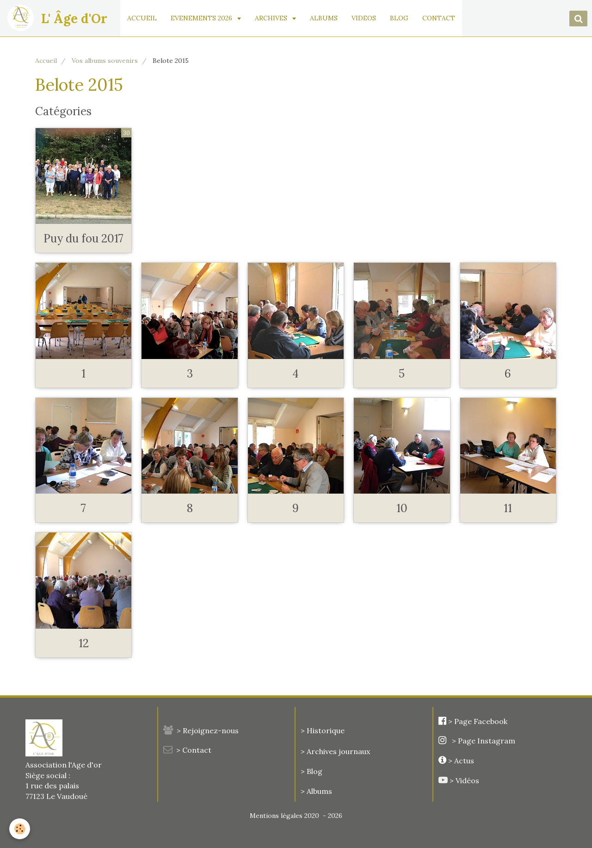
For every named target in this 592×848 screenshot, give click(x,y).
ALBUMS (324, 18)
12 (84, 643)
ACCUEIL (142, 18)
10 (401, 508)
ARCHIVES (272, 18)
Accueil (46, 60)
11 (508, 508)
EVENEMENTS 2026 (202, 18)
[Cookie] (19, 828)
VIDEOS (364, 18)
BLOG (399, 18)
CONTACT (439, 18)
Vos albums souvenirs (105, 60)
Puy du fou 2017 (83, 238)
